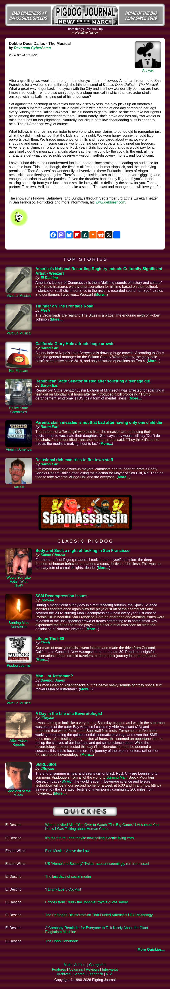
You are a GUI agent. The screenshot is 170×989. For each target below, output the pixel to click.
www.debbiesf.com (110, 202)
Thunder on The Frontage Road (64, 306)
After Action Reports (19, 742)
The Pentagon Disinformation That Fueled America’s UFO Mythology (99, 915)
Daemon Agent (53, 680)
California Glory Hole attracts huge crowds (74, 344)
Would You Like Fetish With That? (18, 581)
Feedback (95, 974)
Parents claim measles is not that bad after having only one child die (98, 422)
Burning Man (116, 777)
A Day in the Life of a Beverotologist (68, 713)
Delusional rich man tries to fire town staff (74, 460)
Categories (97, 965)
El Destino (49, 278)
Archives (63, 974)
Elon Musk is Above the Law (67, 851)
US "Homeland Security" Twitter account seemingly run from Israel (97, 864)
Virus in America (18, 449)
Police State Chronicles (18, 410)
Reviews (92, 969)
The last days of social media (68, 876)
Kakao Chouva (53, 555)
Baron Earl (49, 348)
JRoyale (47, 600)
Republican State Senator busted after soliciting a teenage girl (92, 381)
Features (59, 969)
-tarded (18, 487)
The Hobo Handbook (61, 941)
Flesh (45, 310)
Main (67, 965)
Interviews (110, 969)
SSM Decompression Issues (61, 596)
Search (79, 974)
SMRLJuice (45, 764)
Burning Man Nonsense (19, 625)
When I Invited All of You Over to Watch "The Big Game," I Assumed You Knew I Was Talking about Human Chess (101, 827)
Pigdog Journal (19, 665)
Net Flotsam (18, 371)
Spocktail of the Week (18, 793)
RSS (109, 974)
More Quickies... (151, 949)
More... (101, 294)
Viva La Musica (19, 296)
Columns (76, 969)
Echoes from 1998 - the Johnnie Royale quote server (86, 902)
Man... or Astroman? (54, 676)
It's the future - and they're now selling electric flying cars (89, 838)
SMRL (66, 781)
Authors (80, 965)
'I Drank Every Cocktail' (63, 889)
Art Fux (148, 70)
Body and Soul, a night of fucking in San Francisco (82, 550)
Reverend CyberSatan (32, 48)
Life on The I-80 (49, 638)
